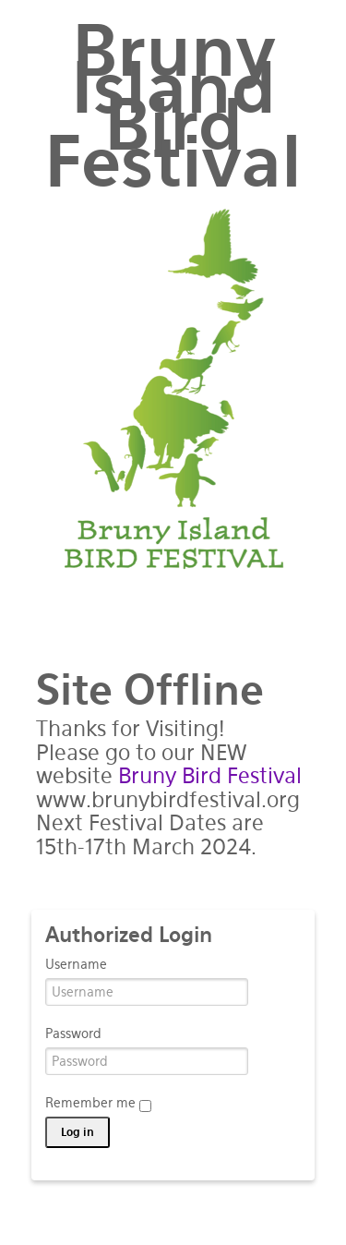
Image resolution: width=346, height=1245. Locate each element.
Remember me (98, 1103)
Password (73, 1033)
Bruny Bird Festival (210, 776)
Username (76, 964)
